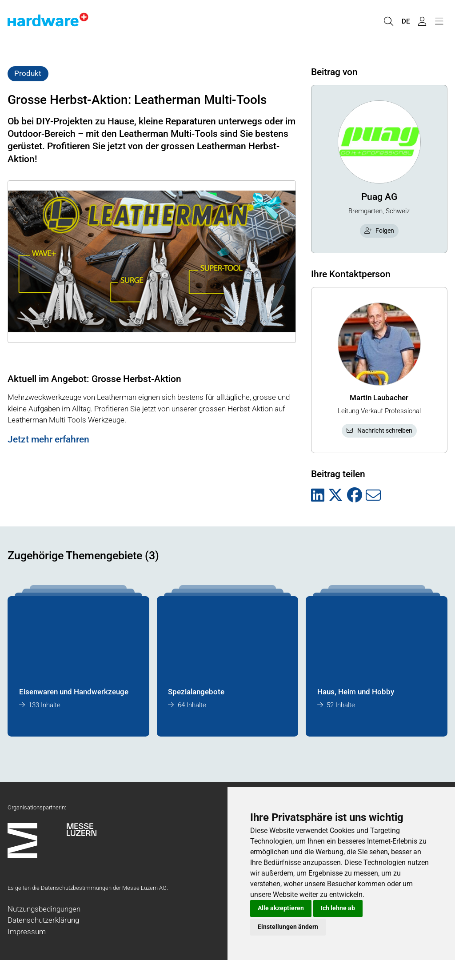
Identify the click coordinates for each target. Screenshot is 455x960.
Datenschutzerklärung (43, 920)
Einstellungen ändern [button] (288, 926)
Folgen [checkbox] (379, 230)
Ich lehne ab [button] (338, 908)
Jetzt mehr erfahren (48, 439)
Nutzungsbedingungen (44, 908)
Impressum (27, 931)
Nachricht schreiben (379, 430)
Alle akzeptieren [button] (281, 908)
